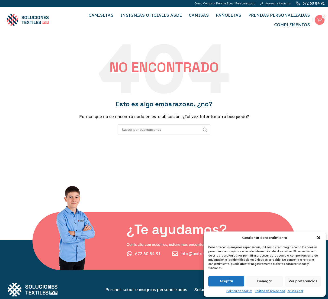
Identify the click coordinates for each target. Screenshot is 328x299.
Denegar (264, 281)
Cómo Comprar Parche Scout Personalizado (224, 3)
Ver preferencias (303, 281)
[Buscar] (164, 129)
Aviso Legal (295, 291)
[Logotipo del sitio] (27, 19)
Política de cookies (239, 291)
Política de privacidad (270, 291)
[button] (318, 237)
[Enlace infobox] (310, 3)
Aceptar (226, 281)
